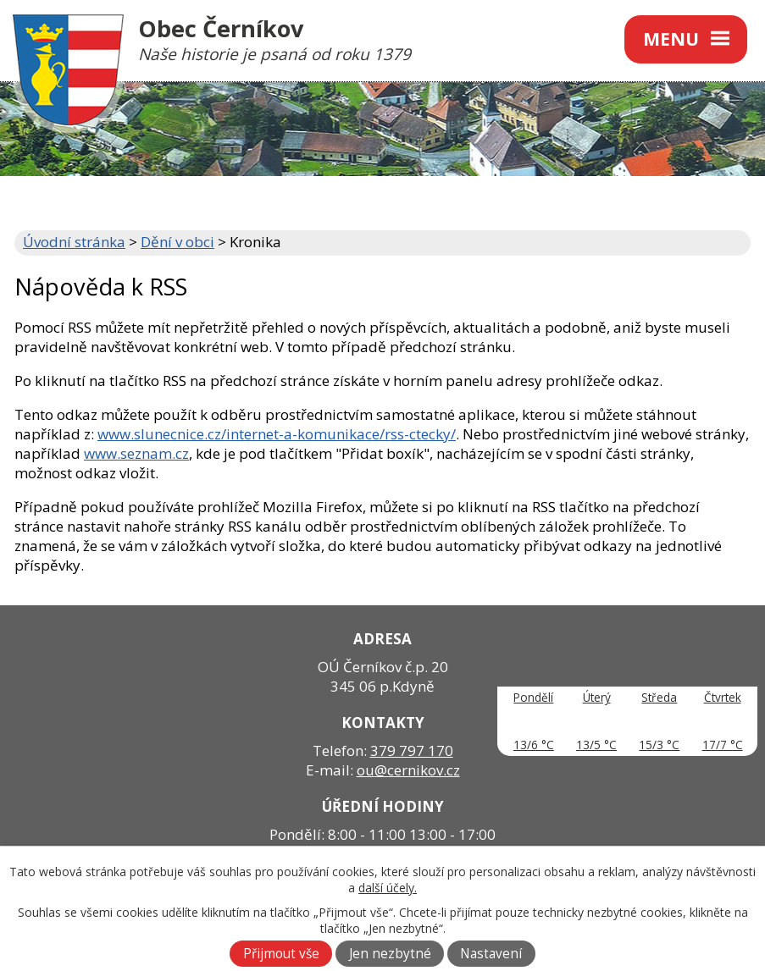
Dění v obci (177, 241)
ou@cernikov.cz (408, 770)
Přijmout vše (281, 954)
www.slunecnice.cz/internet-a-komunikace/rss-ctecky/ (276, 434)
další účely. (387, 888)
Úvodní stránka (74, 241)
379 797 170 (411, 750)
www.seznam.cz (136, 453)
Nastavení (491, 954)
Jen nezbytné (390, 954)
